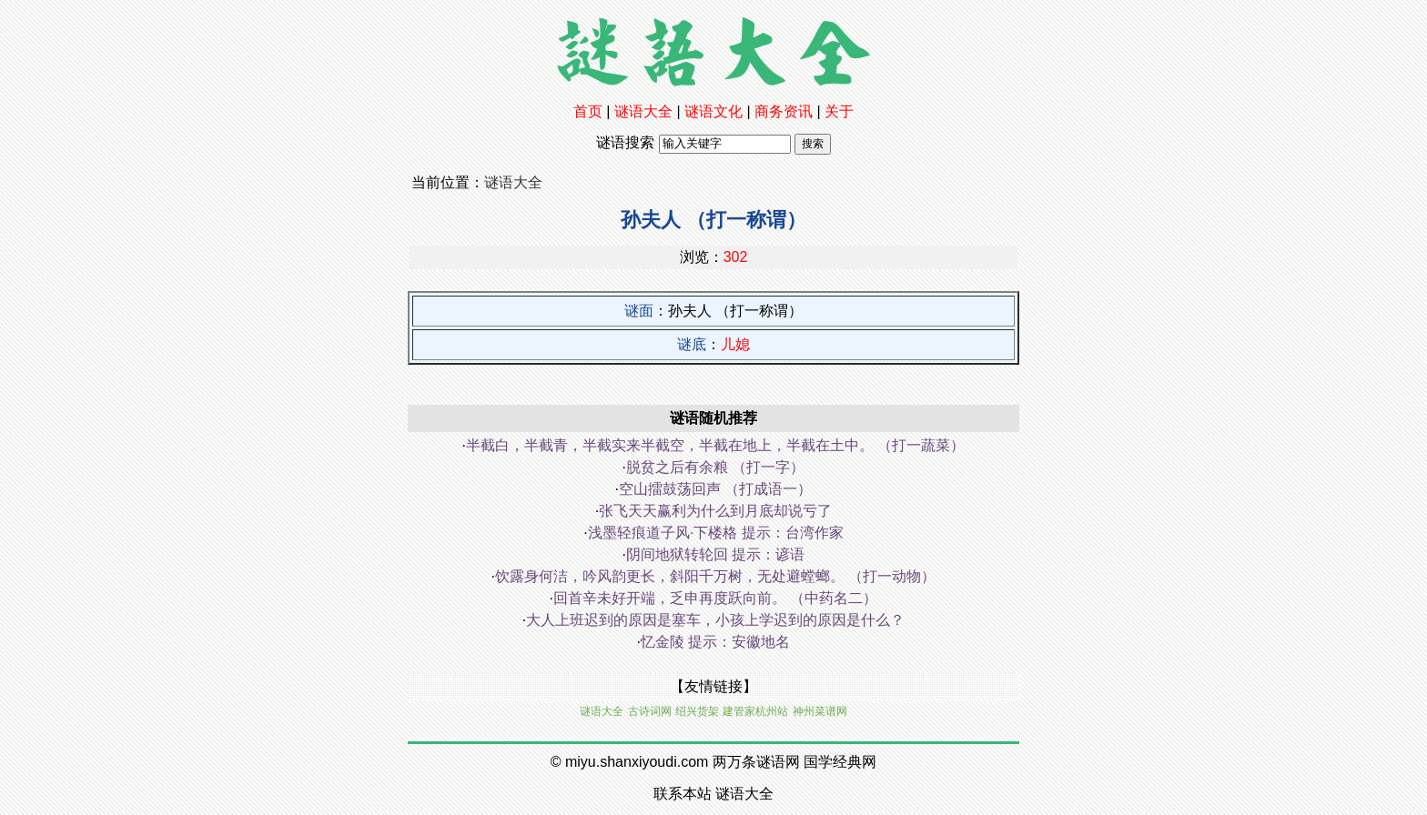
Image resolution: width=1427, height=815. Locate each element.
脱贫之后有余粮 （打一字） (715, 467)
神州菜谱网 (820, 711)
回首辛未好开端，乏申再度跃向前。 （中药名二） (715, 598)
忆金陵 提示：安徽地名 (715, 641)
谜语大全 (643, 111)
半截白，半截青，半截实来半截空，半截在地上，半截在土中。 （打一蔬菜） (715, 445)
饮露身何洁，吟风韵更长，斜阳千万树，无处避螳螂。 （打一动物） (715, 576)
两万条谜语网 (756, 762)
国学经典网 (840, 762)
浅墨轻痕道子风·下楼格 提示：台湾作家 (716, 532)
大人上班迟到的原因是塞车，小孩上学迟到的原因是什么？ (715, 620)
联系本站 (682, 793)
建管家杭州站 (755, 711)
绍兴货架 (697, 711)
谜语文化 (713, 111)
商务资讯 (783, 111)
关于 (839, 111)
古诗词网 (650, 711)
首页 (587, 111)
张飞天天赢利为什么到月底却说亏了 (715, 510)
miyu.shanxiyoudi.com (636, 762)
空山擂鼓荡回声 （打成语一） (715, 489)
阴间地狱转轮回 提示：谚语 (715, 554)
